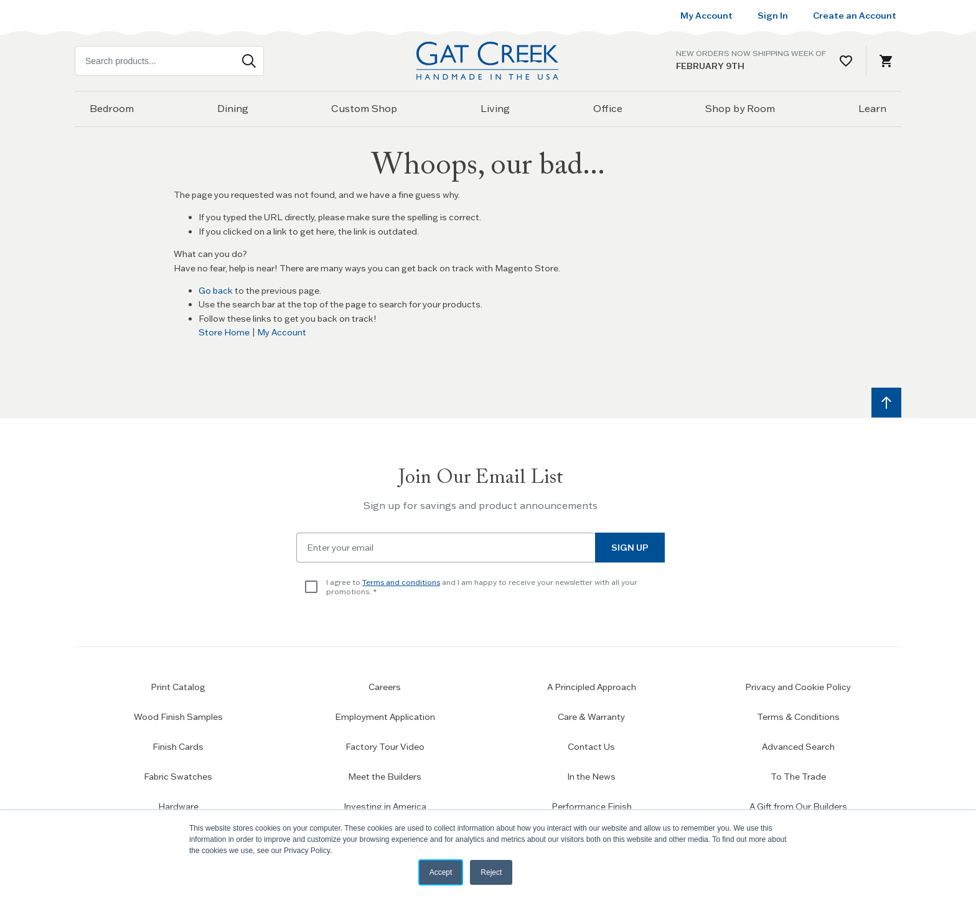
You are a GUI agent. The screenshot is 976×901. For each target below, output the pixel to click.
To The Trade (798, 776)
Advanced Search (798, 746)
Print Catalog (178, 687)
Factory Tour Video (385, 746)
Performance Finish (591, 806)
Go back (216, 290)
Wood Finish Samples (178, 716)
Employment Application (385, 716)
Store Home (224, 332)
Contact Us (591, 746)
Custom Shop (364, 108)
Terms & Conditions (798, 716)
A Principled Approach (591, 687)
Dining (232, 108)
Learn (872, 108)
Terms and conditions (401, 582)
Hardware (178, 806)
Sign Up (630, 547)
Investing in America (385, 806)
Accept (441, 872)
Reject (491, 872)
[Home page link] (488, 61)
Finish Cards (178, 746)
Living (495, 108)
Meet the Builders (384, 776)
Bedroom (112, 108)
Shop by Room (740, 108)
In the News (591, 776)
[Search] (249, 61)
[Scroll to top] (886, 403)
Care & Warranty (591, 716)
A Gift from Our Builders (798, 806)
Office (607, 108)
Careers (384, 687)
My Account (281, 332)
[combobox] (169, 61)
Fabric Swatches (178, 776)
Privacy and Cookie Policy (798, 687)
